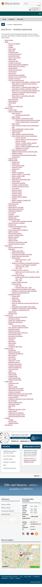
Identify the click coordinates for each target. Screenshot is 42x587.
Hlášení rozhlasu (13, 240)
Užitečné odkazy (5, 508)
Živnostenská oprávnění (18, 183)
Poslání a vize (12, 225)
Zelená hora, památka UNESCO (17, 320)
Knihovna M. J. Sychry (14, 360)
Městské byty (16, 164)
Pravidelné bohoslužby (14, 366)
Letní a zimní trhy (13, 369)
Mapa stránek (27, 576)
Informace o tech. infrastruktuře (17, 77)
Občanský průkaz (17, 167)
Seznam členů (16, 296)
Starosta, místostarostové (15, 247)
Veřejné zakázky (12, 68)
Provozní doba (12, 110)
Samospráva (8, 245)
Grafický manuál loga (14, 378)
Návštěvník (20, 19)
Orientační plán (12, 158)
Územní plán (12, 73)
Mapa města (11, 341)
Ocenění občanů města (14, 54)
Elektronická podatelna (15, 211)
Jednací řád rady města (18, 252)
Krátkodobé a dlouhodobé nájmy (21, 179)
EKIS (9, 104)
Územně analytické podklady (16, 75)
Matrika (14, 171)
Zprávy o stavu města (14, 57)
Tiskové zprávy (12, 239)
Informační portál (13, 383)
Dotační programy (13, 232)
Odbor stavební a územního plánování (23, 134)
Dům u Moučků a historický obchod (18, 327)
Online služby (9, 381)
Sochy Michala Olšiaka (14, 334)
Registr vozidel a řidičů (18, 176)
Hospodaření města (13, 56)
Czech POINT (12, 212)
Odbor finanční (16, 117)
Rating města (12, 59)
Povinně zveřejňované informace (17, 226)
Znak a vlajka (12, 49)
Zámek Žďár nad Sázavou (15, 322)
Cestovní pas (15, 169)
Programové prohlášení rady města (22, 254)
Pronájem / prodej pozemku (20, 185)
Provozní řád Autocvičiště (22, 115)
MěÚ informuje (12, 218)
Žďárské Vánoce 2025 (14, 352)
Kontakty (7, 418)
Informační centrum (14, 319)
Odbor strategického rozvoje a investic (23, 129)
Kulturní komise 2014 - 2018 (23, 287)
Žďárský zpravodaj (13, 237)
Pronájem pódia (12, 376)
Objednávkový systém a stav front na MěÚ (20, 394)
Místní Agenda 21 (13, 101)
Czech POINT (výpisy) (9, 456)
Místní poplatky (16, 178)
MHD (9, 407)
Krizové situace (12, 71)
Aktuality (10, 385)
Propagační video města (15, 346)
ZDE (37, 516)
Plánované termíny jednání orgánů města (23, 289)
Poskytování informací (9, 468)
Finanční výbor (16, 300)
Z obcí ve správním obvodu (16, 80)
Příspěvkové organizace (15, 70)
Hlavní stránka (9, 40)
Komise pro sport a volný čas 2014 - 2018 (27, 272)
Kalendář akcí (12, 350)
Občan (4, 19)
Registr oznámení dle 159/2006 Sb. (18, 230)
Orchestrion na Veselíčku (15, 336)
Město (6, 42)
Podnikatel (12, 19)
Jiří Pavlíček (38, 582)
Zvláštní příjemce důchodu (19, 197)
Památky (10, 47)
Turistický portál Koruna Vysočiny (17, 317)
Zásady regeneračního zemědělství (18, 64)
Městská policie (12, 313)
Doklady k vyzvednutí (14, 392)
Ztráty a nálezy (16, 181)
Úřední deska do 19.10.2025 (15, 207)
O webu (11, 578)
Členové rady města (17, 251)
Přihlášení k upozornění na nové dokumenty (20, 399)
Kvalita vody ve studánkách (16, 413)
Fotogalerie (11, 345)
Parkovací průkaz (17, 190)
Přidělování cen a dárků (22, 148)
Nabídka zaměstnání (14, 219)
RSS (21, 576)
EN (40, 5)
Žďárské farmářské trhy (15, 367)
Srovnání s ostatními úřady (15, 235)
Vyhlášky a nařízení (13, 216)
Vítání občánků (12, 374)
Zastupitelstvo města (14, 294)
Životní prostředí (16, 202)
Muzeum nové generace (15, 364)
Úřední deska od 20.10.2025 (16, 209)
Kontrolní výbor (16, 301)
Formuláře (11, 214)
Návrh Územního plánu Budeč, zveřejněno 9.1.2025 (26, 82)
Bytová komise (16, 258)
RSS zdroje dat (12, 400)
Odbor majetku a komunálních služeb (22, 118)
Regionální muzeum (14, 329)
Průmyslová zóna (13, 61)
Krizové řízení (12, 205)
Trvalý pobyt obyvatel (18, 165)
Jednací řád (15, 298)
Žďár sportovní (12, 355)
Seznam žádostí (16, 228)
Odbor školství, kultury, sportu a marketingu (24, 136)
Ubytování (11, 340)
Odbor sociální (16, 132)
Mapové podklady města (15, 402)
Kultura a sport (9, 348)
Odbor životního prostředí (19, 150)
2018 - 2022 (18, 261)
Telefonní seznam (13, 204)
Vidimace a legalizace (18, 172)
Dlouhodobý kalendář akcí (15, 353)
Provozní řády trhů (20, 138)
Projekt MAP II (16, 157)
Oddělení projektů (17, 153)
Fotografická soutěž (13, 404)
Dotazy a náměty (13, 387)
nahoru (36, 476)
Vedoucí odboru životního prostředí (22, 221)
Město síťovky (12, 343)
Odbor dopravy (16, 113)
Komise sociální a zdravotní (19, 282)
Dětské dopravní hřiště (14, 380)
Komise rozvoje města (18, 275)
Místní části (11, 50)
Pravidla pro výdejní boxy (15, 106)
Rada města (11, 249)
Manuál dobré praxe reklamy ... (17, 66)
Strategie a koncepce (14, 78)
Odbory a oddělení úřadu (15, 111)
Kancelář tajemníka (17, 131)
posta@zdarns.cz (36, 10)
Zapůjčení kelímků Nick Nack (16, 416)
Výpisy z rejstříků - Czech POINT (21, 174)
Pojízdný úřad (16, 162)
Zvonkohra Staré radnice (19, 326)
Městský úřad (8, 108)
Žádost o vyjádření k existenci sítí (21, 200)
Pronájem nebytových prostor (20, 186)
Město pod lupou (13, 99)
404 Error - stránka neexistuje (16, 29)
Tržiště (10, 371)
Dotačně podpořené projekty (16, 244)
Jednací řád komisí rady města (20, 256)
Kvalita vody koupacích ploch (16, 414)
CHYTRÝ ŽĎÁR (12, 103)
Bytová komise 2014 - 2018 (23, 259)
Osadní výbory (12, 312)
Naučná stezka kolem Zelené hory (18, 333)
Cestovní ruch (9, 315)
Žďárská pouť (12, 373)
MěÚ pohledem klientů (14, 233)
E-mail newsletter (13, 397)
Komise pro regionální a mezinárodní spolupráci (25, 263)
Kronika (10, 45)
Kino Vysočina (12, 359)
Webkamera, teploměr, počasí (16, 409)
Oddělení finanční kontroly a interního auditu (24, 151)
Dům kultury (11, 357)
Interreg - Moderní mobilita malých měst (27, 146)
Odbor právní (16, 124)
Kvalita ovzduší (12, 411)
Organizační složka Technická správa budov (24, 155)
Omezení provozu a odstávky (16, 223)
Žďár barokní (12, 338)
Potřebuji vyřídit (12, 160)
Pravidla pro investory (14, 63)
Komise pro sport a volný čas (20, 270)
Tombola (14, 198)
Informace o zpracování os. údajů (17, 242)
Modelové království (14, 331)
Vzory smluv (15, 188)
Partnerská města (13, 52)
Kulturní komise (16, 284)
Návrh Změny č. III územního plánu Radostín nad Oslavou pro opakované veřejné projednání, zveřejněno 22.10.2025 (26, 92)
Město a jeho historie (14, 44)
